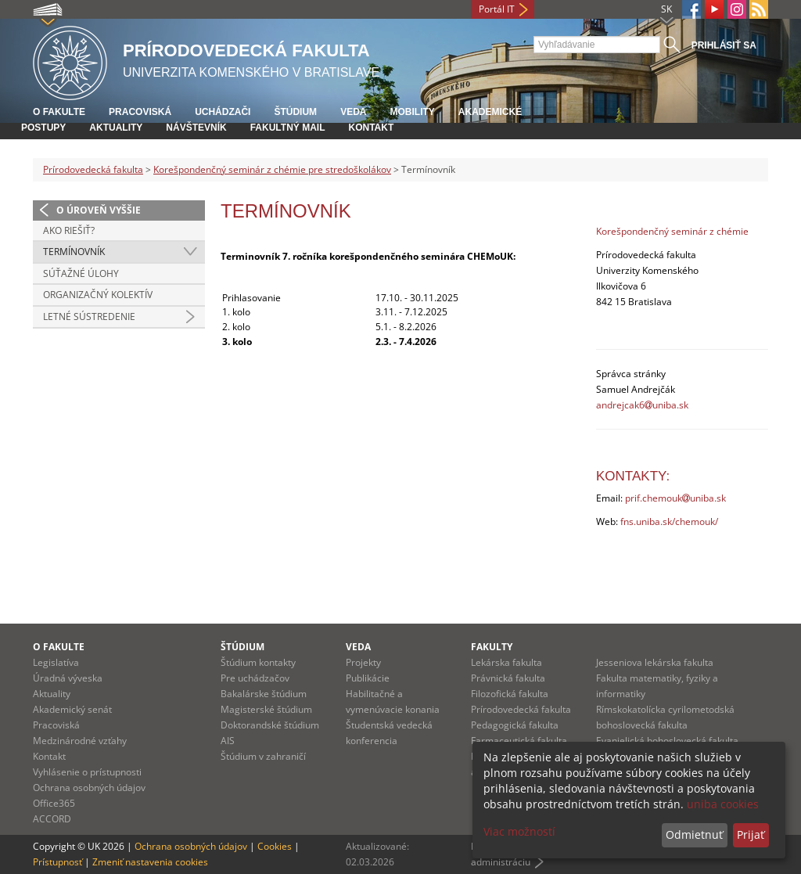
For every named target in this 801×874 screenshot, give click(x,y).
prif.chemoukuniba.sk (675, 498)
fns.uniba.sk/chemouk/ (669, 521)
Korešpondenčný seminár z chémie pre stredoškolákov (272, 169)
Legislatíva (56, 662)
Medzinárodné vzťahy (80, 740)
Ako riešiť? (69, 230)
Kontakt (370, 127)
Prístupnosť (57, 862)
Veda (353, 111)
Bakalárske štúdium (264, 693)
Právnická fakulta (508, 678)
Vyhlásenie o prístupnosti (87, 772)
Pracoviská (140, 111)
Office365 (54, 803)
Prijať (750, 834)
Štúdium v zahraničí (263, 756)
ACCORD (52, 818)
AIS (228, 740)
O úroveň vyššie (98, 210)
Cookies (274, 846)
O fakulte (59, 111)
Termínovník (74, 251)
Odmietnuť (694, 834)
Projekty (363, 662)
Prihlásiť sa (723, 45)
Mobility (412, 111)
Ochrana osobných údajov (89, 787)
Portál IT (497, 9)
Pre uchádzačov (255, 678)
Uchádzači (222, 111)
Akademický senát (72, 709)
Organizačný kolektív (98, 294)
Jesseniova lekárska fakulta (654, 662)
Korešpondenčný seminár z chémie (672, 231)
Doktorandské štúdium (270, 725)
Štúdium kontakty (258, 662)
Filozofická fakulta (509, 693)
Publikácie (368, 678)
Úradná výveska (67, 678)
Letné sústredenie (89, 316)
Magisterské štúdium (266, 709)
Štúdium (295, 111)
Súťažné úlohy (81, 273)
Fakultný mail (287, 127)
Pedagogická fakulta (515, 725)
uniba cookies (723, 804)
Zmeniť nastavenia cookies (150, 862)
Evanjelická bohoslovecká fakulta (667, 740)
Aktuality (115, 127)
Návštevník (196, 127)
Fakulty (491, 646)
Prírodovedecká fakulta (93, 169)
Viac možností (519, 831)
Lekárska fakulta (506, 662)
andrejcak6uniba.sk (642, 405)
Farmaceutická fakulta (519, 740)
